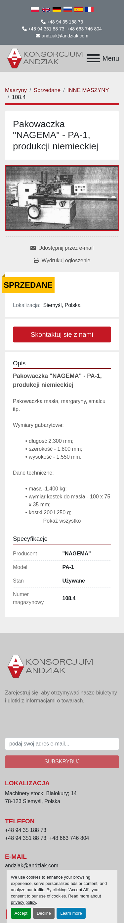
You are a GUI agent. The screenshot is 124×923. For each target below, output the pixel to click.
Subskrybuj (61, 761)
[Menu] (93, 58)
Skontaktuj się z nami (62, 334)
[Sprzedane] (47, 90)
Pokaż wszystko (62, 521)
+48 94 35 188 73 (65, 22)
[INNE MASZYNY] (88, 90)
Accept (21, 913)
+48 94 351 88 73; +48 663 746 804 (65, 28)
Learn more (71, 913)
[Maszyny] (16, 90)
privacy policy (23, 902)
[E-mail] (62, 744)
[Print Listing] (62, 260)
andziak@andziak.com (65, 35)
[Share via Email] (62, 248)
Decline (44, 913)
